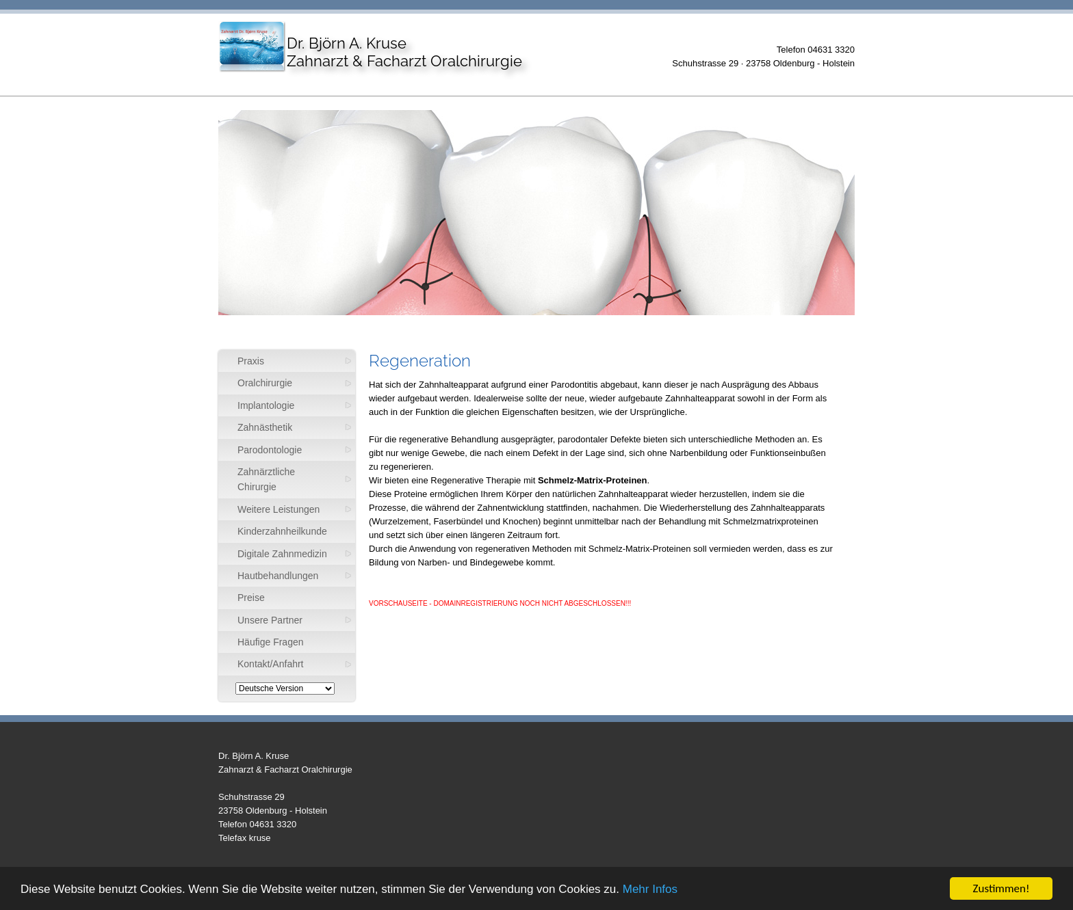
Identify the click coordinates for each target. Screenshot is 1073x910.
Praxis (250, 361)
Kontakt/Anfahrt (270, 663)
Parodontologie (269, 449)
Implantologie (265, 405)
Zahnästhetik (264, 427)
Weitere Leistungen (278, 509)
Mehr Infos (650, 889)
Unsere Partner (269, 620)
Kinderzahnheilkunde (282, 531)
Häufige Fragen (270, 642)
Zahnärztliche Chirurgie (266, 479)
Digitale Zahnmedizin (282, 553)
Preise (251, 597)
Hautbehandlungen (277, 575)
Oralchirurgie (264, 382)
